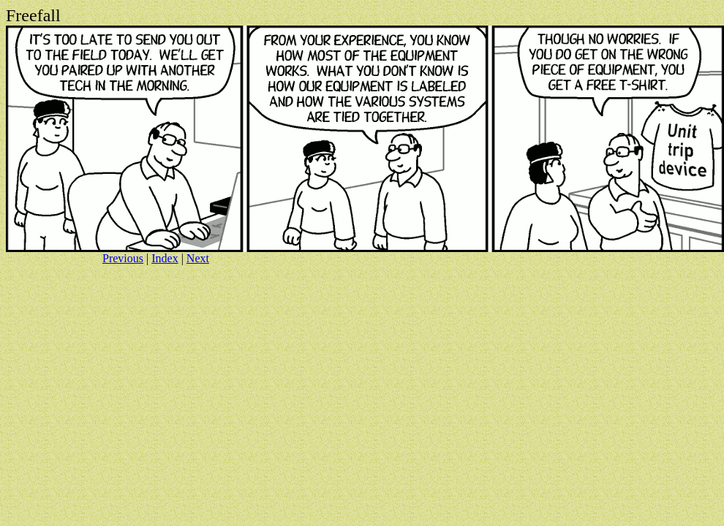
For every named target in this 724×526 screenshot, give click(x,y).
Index (164, 258)
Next (197, 258)
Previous (122, 258)
